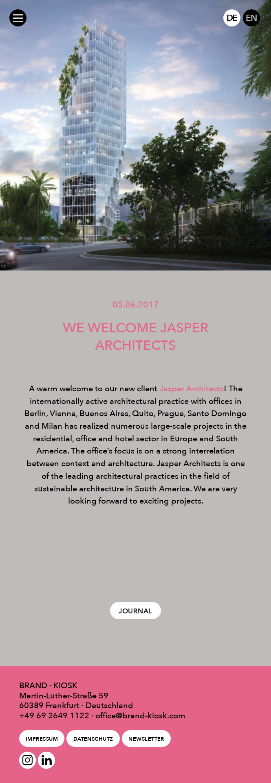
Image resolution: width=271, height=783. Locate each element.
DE (232, 18)
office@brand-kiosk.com (140, 715)
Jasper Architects (191, 388)
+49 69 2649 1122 (54, 715)
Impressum (42, 739)
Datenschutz (93, 739)
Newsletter (146, 739)
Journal (135, 611)
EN (251, 18)
